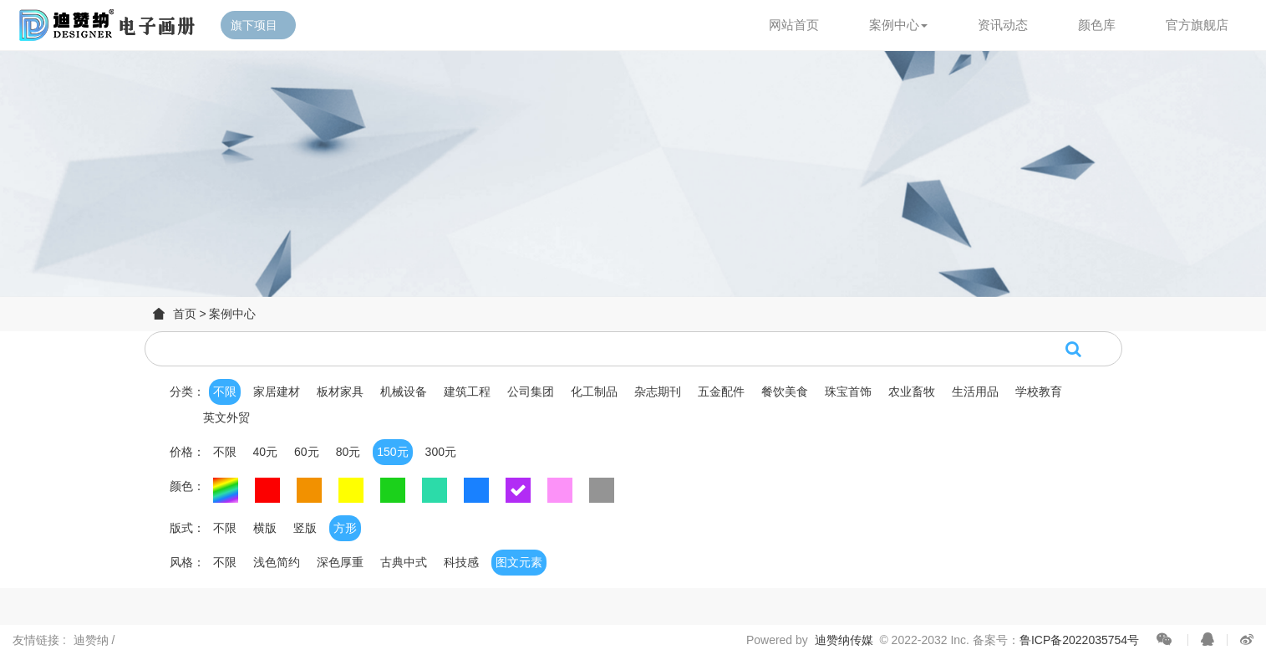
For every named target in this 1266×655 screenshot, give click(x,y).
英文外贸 (226, 417)
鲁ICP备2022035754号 (1079, 640)
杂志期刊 (657, 391)
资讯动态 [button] (1003, 25)
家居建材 (276, 391)
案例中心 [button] (898, 25)
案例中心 (232, 313)
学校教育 (1038, 391)
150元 (392, 451)
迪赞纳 (93, 640)
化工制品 (594, 391)
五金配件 (721, 391)
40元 (265, 451)
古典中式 (403, 562)
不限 (224, 391)
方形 (345, 528)
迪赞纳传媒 (844, 640)
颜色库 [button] (1097, 25)
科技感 (461, 562)
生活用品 (975, 391)
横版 (265, 528)
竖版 (305, 528)
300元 (440, 451)
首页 (184, 313)
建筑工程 (467, 391)
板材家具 (340, 391)
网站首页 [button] (794, 25)
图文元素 (519, 562)
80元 (348, 451)
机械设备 (403, 391)
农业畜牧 (911, 391)
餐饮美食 (784, 391)
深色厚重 (340, 562)
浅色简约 (276, 562)
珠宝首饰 (848, 391)
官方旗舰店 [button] (1197, 25)
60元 (306, 451)
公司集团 (530, 391)
